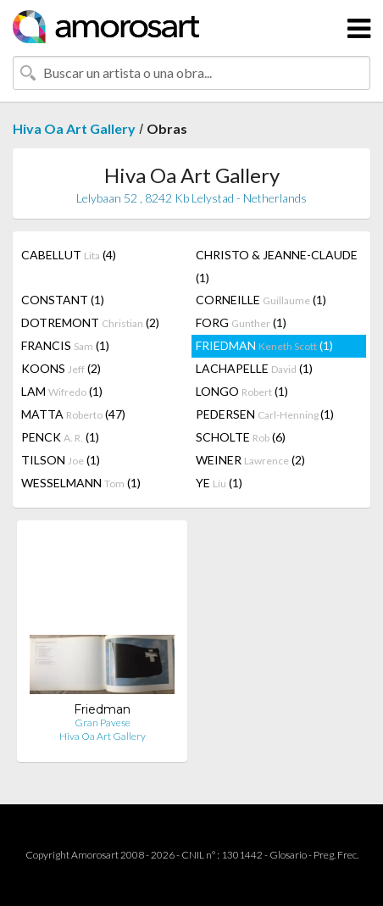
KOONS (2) (61, 368)
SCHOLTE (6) (241, 437)
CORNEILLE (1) (261, 299)
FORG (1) (241, 322)
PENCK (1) (60, 437)
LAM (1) (62, 391)
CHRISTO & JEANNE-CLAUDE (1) (277, 266)
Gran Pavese (102, 722)
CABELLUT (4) (68, 254)
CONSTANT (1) (62, 299)
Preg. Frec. (336, 854)
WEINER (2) (250, 460)
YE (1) (219, 482)
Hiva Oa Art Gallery (74, 128)
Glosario (288, 854)
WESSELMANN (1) (81, 482)
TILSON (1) (60, 460)
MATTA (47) (73, 414)
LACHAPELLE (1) (254, 368)
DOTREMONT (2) (90, 322)
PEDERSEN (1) (265, 414)
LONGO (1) (242, 391)
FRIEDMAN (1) (264, 345)
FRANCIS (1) (65, 345)
